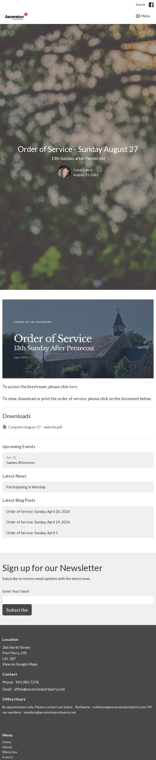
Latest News (14, 476)
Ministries (9, 752)
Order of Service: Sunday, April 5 (32, 533)
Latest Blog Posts (18, 500)
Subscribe (17, 610)
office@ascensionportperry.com (39, 689)
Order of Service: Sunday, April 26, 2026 (38, 511)
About (7, 747)
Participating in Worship (25, 487)
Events (7, 757)
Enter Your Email (15, 591)
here (73, 386)
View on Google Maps (19, 664)
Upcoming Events (18, 446)
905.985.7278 (27, 682)
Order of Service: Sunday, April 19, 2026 (38, 522)
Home (6, 742)
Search (140, 4)
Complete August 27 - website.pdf (32, 426)
